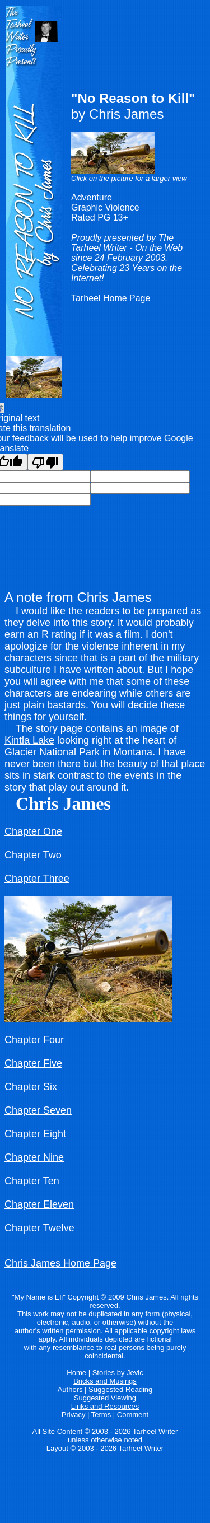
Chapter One (33, 831)
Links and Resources (105, 1406)
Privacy (74, 1414)
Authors (70, 1389)
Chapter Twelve (39, 1228)
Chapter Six (30, 1086)
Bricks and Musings (105, 1381)
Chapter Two (33, 855)
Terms (101, 1414)
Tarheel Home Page (110, 298)
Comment (132, 1414)
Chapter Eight (35, 1133)
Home (76, 1372)
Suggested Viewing (105, 1398)
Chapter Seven (38, 1110)
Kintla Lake (29, 740)
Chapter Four (34, 1039)
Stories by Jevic (117, 1372)
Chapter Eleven (39, 1204)
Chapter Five (33, 1063)
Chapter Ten (31, 1180)
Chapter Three (36, 878)
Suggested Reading (120, 1389)
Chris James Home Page (60, 1263)
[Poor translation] (45, 462)
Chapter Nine (34, 1157)
